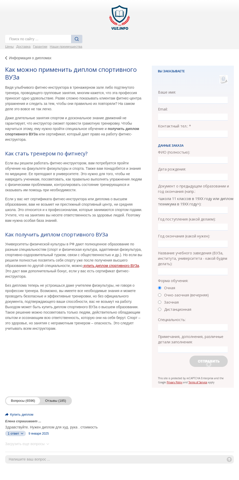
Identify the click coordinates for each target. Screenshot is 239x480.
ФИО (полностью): (174, 152)
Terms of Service (197, 382)
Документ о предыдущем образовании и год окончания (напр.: (193, 189)
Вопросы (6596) (23, 401)
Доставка (23, 46)
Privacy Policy (174, 382)
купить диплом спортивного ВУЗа (111, 266)
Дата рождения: (172, 169)
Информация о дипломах (30, 58)
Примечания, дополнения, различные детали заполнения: (190, 339)
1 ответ (15, 433)
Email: (163, 109)
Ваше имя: (167, 92)
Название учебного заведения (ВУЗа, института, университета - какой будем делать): (192, 258)
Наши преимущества (66, 46)
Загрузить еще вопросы (27, 444)
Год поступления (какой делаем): (187, 219)
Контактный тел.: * (174, 126)
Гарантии (40, 46)
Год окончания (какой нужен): (184, 236)
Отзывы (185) (55, 401)
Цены (9, 46)
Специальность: (172, 319)
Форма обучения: (173, 280)
